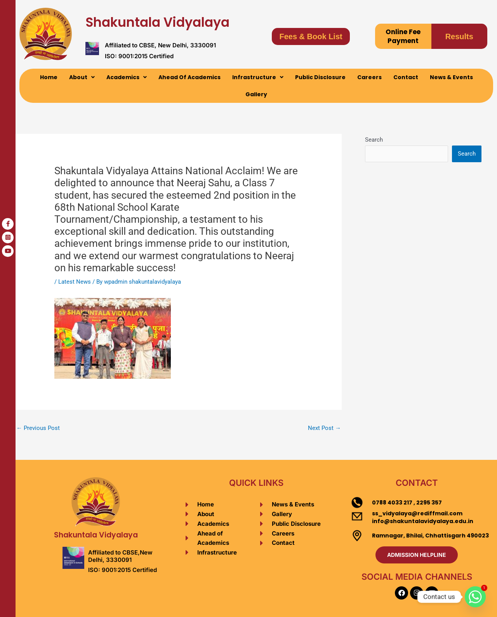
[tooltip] (8, 224)
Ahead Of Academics (189, 77)
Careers (369, 77)
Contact (405, 77)
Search (374, 139)
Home (48, 77)
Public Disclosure (320, 77)
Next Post (324, 428)
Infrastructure (257, 77)
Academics (126, 77)
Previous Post (38, 428)
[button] (82, 77)
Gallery (256, 94)
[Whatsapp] (475, 596)
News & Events (451, 77)
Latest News (74, 281)
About (82, 77)
